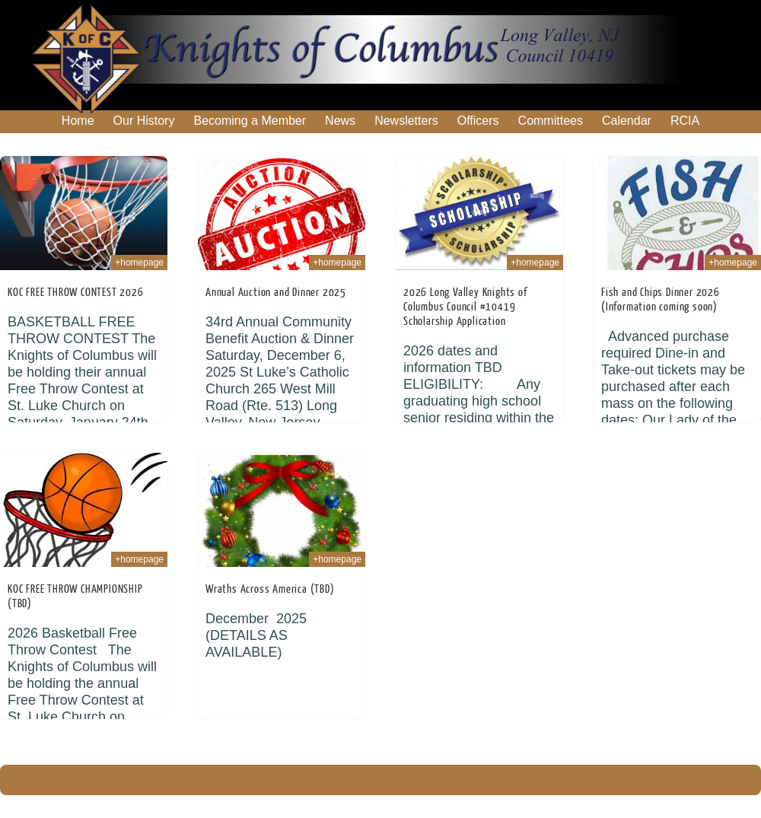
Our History (144, 120)
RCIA (684, 120)
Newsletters (406, 120)
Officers (478, 120)
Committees (550, 120)
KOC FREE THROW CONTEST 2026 (76, 292)
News (340, 120)
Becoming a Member (249, 120)
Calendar (626, 120)
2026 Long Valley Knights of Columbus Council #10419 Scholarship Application (465, 307)
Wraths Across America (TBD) (270, 589)
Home (78, 120)
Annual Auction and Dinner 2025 (275, 292)
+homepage (139, 262)
